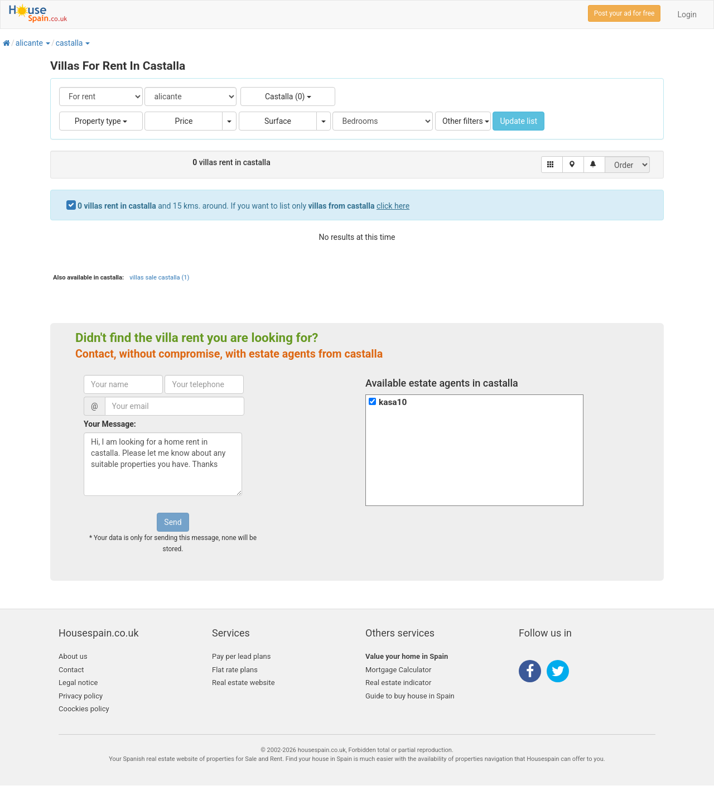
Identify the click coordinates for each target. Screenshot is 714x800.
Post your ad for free (624, 13)
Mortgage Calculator (398, 670)
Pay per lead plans (241, 656)
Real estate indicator (398, 682)
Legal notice (78, 682)
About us (73, 656)
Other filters (465, 121)
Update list (518, 121)
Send (172, 522)
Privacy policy (81, 696)
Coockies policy (84, 709)
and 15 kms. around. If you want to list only (243, 205)
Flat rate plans (235, 670)
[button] (47, 42)
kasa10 (393, 402)
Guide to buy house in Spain (410, 696)
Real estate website (243, 682)
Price (184, 121)
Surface (277, 121)
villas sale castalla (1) (159, 277)
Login (687, 14)
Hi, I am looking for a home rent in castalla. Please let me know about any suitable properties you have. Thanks (163, 464)
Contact (71, 670)
